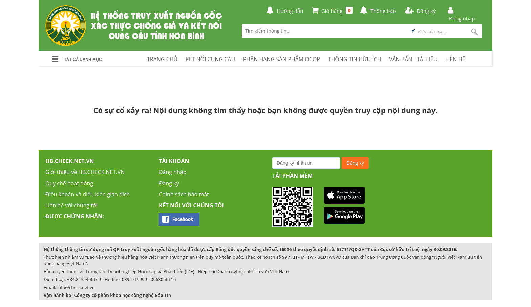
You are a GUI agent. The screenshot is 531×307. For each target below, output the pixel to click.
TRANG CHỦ (162, 59)
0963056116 (163, 279)
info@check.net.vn (76, 287)
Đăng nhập (172, 172)
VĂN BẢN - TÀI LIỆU (413, 59)
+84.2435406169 (84, 279)
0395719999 (134, 279)
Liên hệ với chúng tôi (71, 205)
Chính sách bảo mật (184, 194)
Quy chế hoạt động (69, 183)
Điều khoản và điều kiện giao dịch (87, 194)
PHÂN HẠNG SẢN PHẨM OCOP (281, 59)
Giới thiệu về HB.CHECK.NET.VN (85, 172)
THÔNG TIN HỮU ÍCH (354, 59)
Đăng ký (169, 183)
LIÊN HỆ (455, 59)
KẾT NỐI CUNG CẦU (210, 59)
